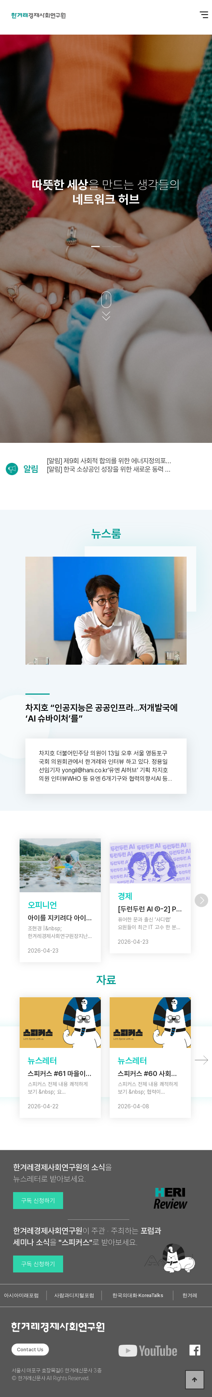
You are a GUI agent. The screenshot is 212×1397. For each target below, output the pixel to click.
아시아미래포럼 (21, 1295)
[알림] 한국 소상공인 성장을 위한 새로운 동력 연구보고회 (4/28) (109, 469)
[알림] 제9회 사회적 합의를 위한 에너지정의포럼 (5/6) (109, 461)
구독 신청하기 (38, 1200)
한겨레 (189, 1295)
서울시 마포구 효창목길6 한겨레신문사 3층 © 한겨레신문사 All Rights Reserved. (57, 1374)
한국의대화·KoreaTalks (137, 1295)
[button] (95, 246)
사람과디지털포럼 (74, 1295)
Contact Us (30, 1349)
